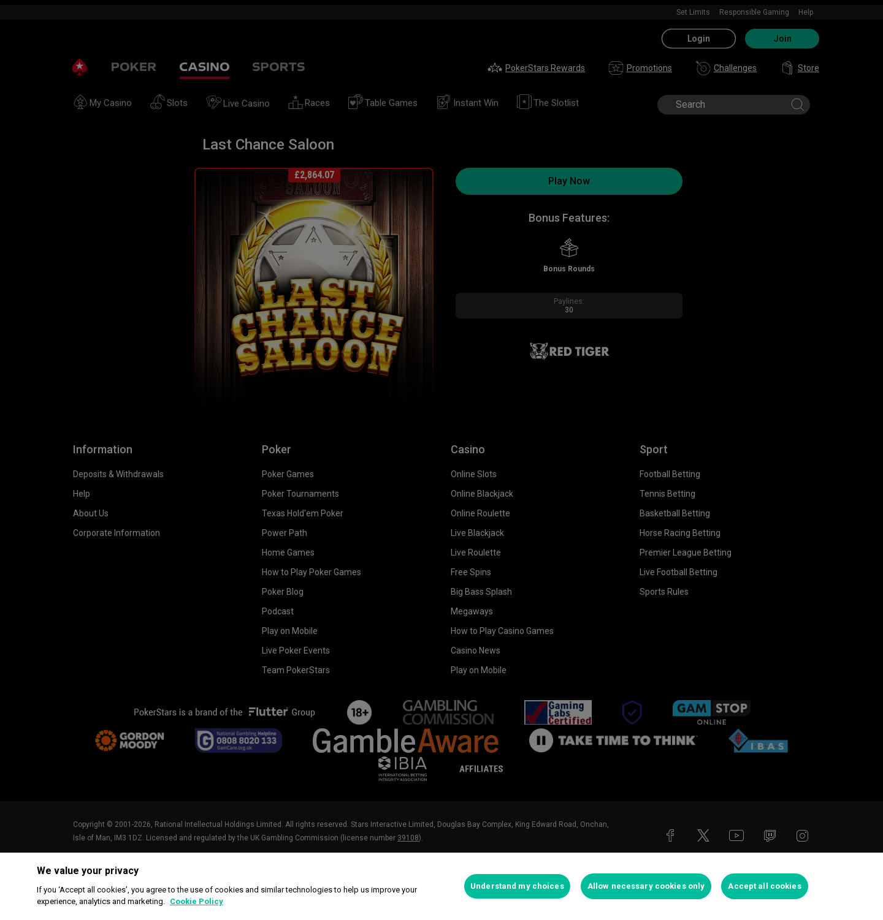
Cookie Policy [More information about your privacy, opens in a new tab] (196, 901)
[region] (441, 886)
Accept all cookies (764, 886)
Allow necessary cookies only (646, 886)
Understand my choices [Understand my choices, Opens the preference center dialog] (517, 886)
